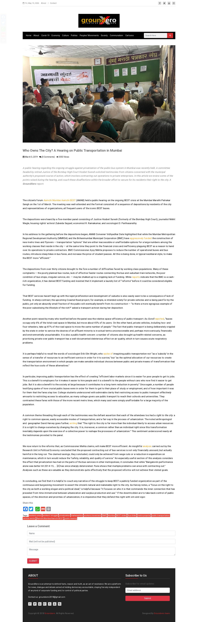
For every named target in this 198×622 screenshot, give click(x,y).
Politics (74, 35)
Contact (53, 3)
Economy (56, 35)
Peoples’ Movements (89, 35)
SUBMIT (33, 561)
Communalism (116, 35)
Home (28, 35)
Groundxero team (162, 613)
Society (104, 35)
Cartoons (129, 35)
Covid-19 (45, 35)
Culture (65, 35)
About (43, 3)
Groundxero (50, 613)
